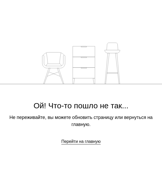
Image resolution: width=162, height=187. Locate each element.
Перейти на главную (81, 141)
